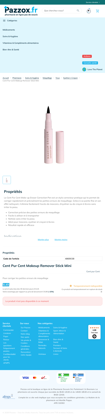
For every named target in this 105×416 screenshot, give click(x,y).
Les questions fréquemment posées (9, 347)
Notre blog (25, 334)
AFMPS (6, 363)
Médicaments (9, 30)
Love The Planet (92, 69)
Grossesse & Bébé (43, 340)
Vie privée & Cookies (26, 341)
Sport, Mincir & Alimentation (59, 332)
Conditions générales (25, 347)
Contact (24, 331)
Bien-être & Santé (11, 49)
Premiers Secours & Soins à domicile (60, 348)
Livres (55, 354)
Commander (8, 330)
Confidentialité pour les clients (9, 357)
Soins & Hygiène (10, 36)
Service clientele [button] (92, 2)
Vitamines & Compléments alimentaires (21, 43)
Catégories (10, 20)
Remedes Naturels (42, 346)
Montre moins (61, 239)
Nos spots (25, 337)
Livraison (7, 333)
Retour (6, 339)
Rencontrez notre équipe (26, 353)
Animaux (42, 354)
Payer (5, 336)
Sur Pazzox (25, 327)
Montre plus (43, 239)
